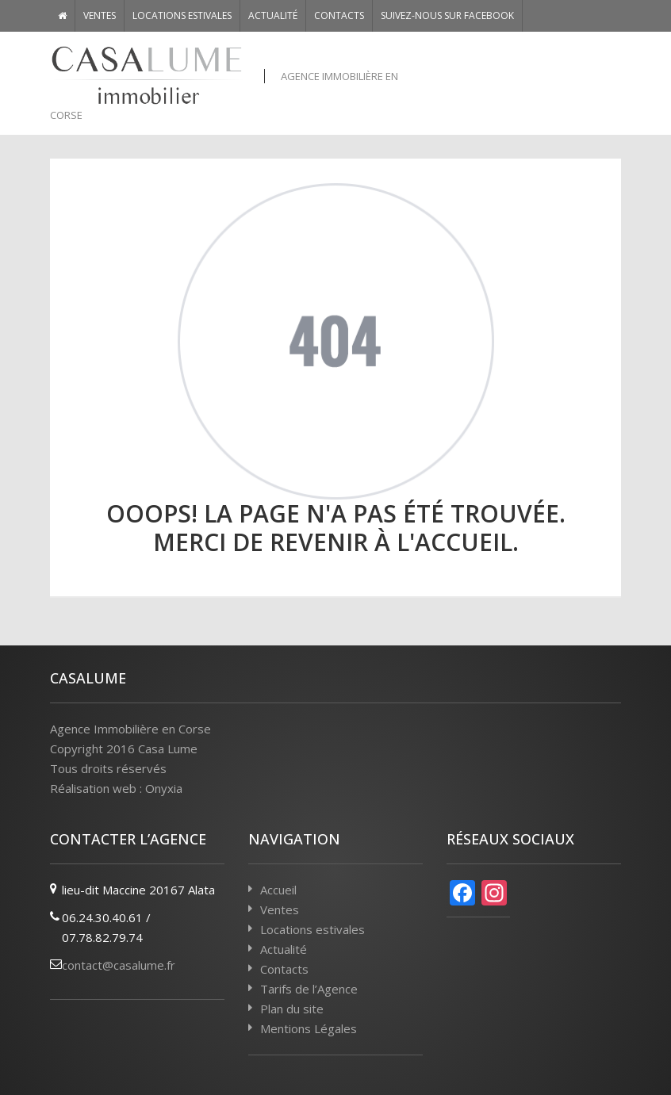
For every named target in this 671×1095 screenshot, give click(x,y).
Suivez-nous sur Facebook (447, 15)
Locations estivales (182, 15)
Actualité (272, 15)
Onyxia (163, 788)
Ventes (99, 15)
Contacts (339, 15)
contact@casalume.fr (118, 965)
